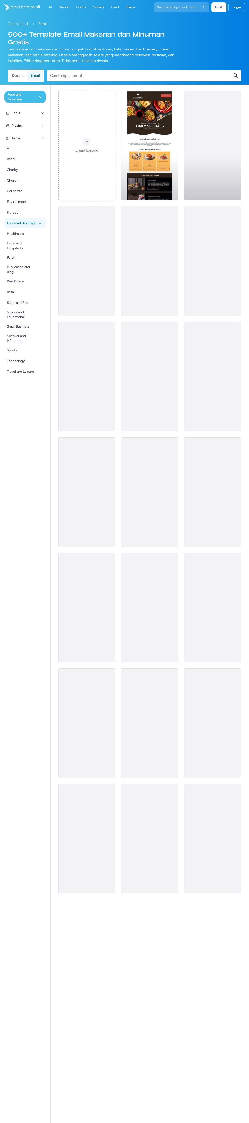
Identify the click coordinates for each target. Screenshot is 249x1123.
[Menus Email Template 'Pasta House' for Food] (87, 723)
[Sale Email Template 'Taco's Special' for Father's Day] (149, 492)
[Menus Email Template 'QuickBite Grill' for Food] (149, 838)
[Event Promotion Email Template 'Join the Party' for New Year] (87, 261)
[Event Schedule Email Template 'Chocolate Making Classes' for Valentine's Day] (212, 492)
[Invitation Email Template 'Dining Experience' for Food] (212, 838)
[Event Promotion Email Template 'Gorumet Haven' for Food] (212, 261)
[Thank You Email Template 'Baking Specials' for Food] (149, 376)
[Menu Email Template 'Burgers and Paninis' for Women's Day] (212, 723)
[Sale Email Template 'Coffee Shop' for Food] (212, 145)
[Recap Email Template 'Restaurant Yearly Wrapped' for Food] (149, 261)
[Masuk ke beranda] (20, 7)
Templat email (18, 24)
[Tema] (42, 138)
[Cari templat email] (141, 76)
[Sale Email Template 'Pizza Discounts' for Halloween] (87, 838)
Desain (18, 75)
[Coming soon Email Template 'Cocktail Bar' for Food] (87, 376)
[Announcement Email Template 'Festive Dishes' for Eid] (149, 607)
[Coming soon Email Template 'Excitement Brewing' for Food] (212, 607)
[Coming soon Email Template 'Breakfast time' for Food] (87, 492)
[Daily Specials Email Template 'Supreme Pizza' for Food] (149, 723)
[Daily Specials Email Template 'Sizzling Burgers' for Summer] (212, 376)
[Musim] (42, 126)
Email (35, 75)
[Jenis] (42, 113)
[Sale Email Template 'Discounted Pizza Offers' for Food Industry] (87, 607)
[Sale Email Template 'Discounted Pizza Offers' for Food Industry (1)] (149, 145)
